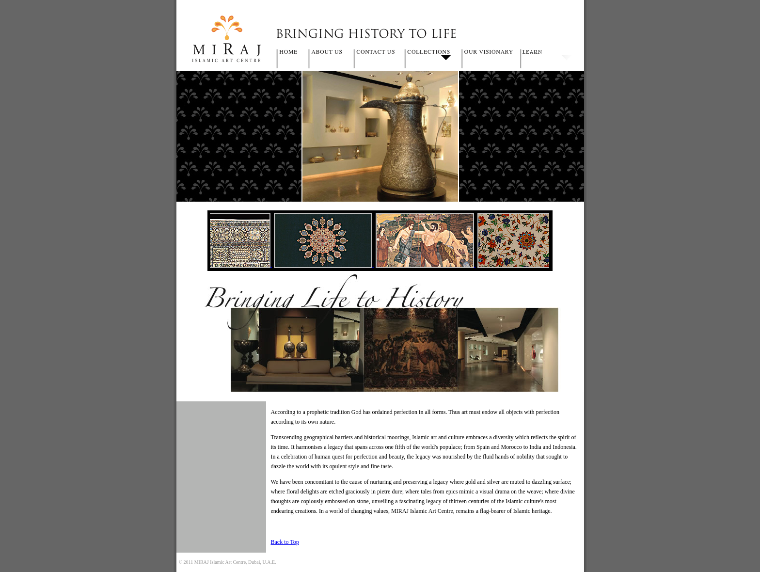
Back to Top (285, 542)
